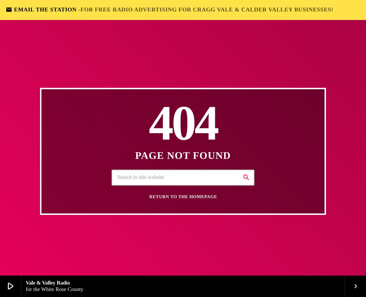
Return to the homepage (183, 196)
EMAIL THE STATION (169, 10)
